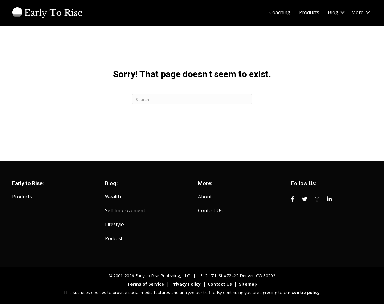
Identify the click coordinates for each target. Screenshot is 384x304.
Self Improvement (125, 210)
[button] (342, 12)
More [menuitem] (357, 12)
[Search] (192, 99)
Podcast (114, 238)
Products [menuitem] (309, 12)
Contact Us (210, 210)
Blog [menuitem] (333, 12)
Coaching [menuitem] (279, 12)
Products (22, 196)
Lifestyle (114, 224)
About (205, 196)
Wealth (113, 196)
